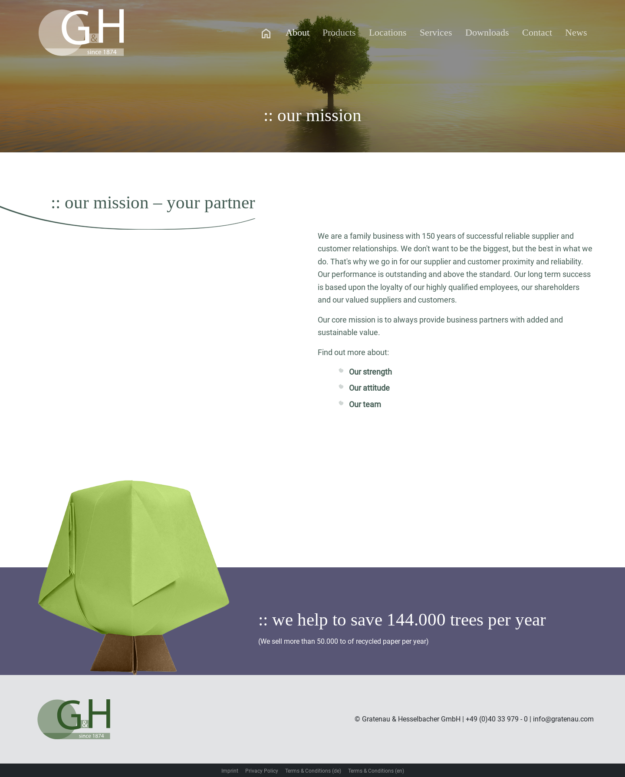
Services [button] (436, 32)
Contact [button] (537, 32)
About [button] (297, 32)
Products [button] (339, 32)
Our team (365, 404)
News (576, 32)
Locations (388, 32)
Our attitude (369, 387)
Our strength (370, 371)
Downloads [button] (487, 32)
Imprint (229, 771)
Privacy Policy (261, 771)
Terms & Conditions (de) (313, 771)
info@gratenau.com (563, 719)
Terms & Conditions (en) (376, 771)
